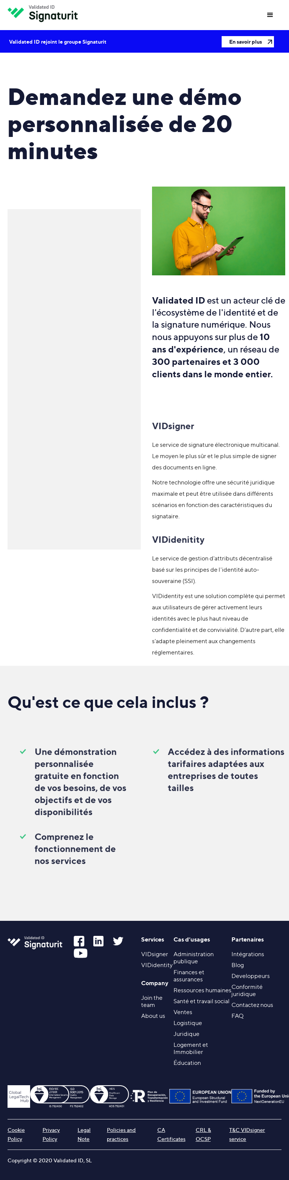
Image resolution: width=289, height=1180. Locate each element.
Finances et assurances (188, 976)
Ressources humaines (202, 990)
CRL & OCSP (203, 1134)
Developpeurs (250, 976)
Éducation (187, 1062)
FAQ (237, 1015)
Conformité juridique (247, 990)
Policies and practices (121, 1134)
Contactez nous (252, 1004)
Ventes (182, 1012)
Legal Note (84, 1134)
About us (153, 1015)
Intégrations (247, 954)
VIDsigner (154, 954)
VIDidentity (157, 965)
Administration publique (193, 958)
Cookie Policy (16, 1134)
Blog (237, 965)
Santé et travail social (201, 1001)
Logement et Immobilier (190, 1048)
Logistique (187, 1023)
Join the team (152, 1001)
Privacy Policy (51, 1134)
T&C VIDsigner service (247, 1134)
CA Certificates (171, 1134)
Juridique (186, 1033)
